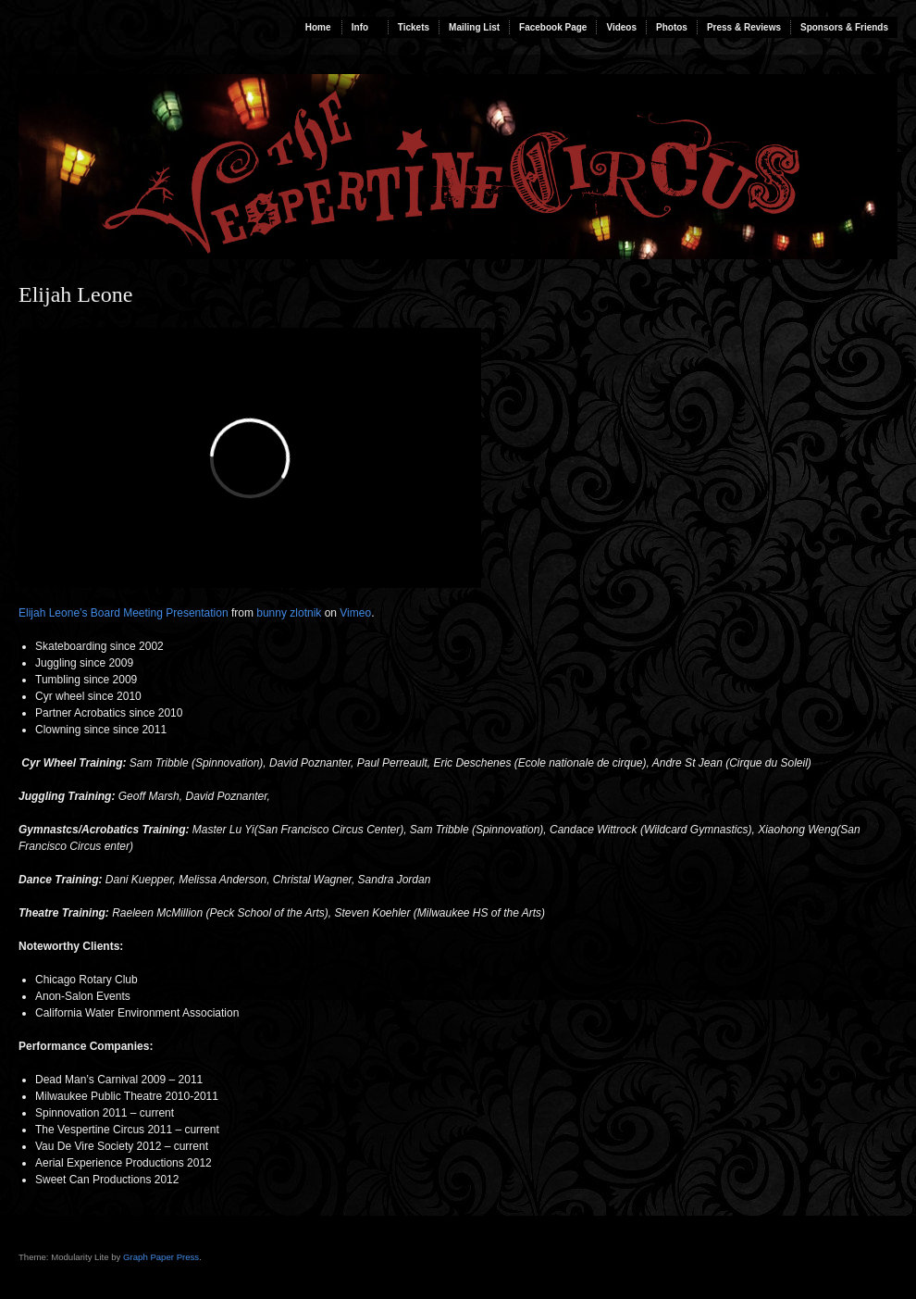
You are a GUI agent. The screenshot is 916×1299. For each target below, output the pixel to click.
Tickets (413, 27)
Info (360, 27)
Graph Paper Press (161, 1257)
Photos (671, 27)
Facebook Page (553, 27)
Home (318, 27)
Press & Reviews (744, 27)
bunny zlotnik (288, 612)
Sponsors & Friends (844, 27)
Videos (621, 27)
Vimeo (355, 612)
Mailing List (474, 27)
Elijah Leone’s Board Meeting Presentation (124, 612)
